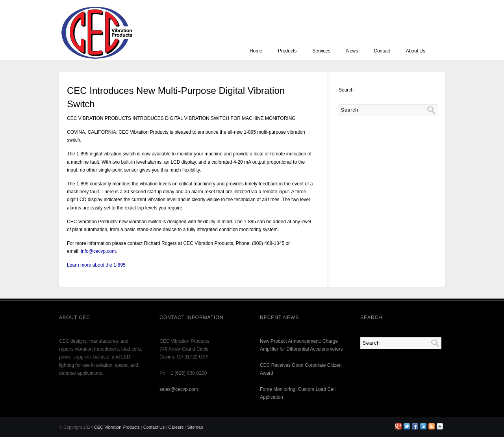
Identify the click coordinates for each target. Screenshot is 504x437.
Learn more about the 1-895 (96, 265)
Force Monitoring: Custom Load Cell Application (297, 393)
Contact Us (154, 427)
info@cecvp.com (98, 251)
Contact (382, 51)
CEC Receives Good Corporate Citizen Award (300, 369)
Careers (175, 427)
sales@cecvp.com (178, 389)
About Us (415, 51)
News (352, 51)
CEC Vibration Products (117, 427)
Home (256, 51)
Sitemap (195, 427)
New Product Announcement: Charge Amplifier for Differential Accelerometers (301, 345)
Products (287, 51)
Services (321, 51)
